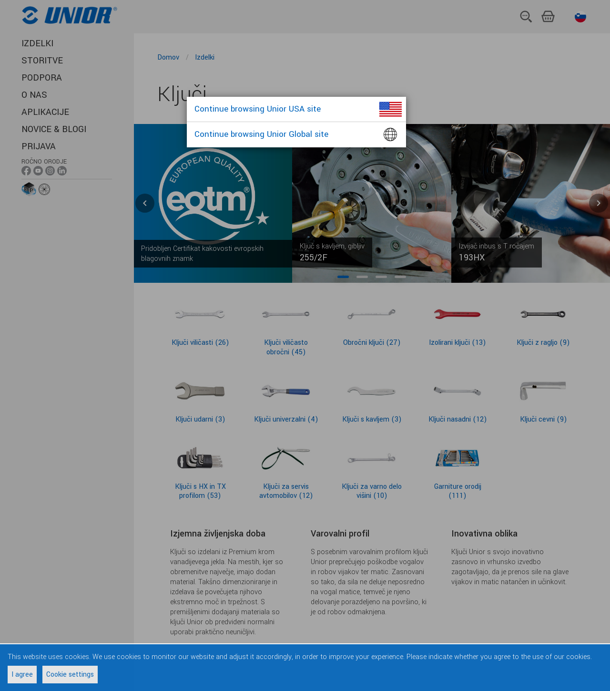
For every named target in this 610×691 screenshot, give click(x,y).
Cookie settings (70, 675)
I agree (22, 675)
